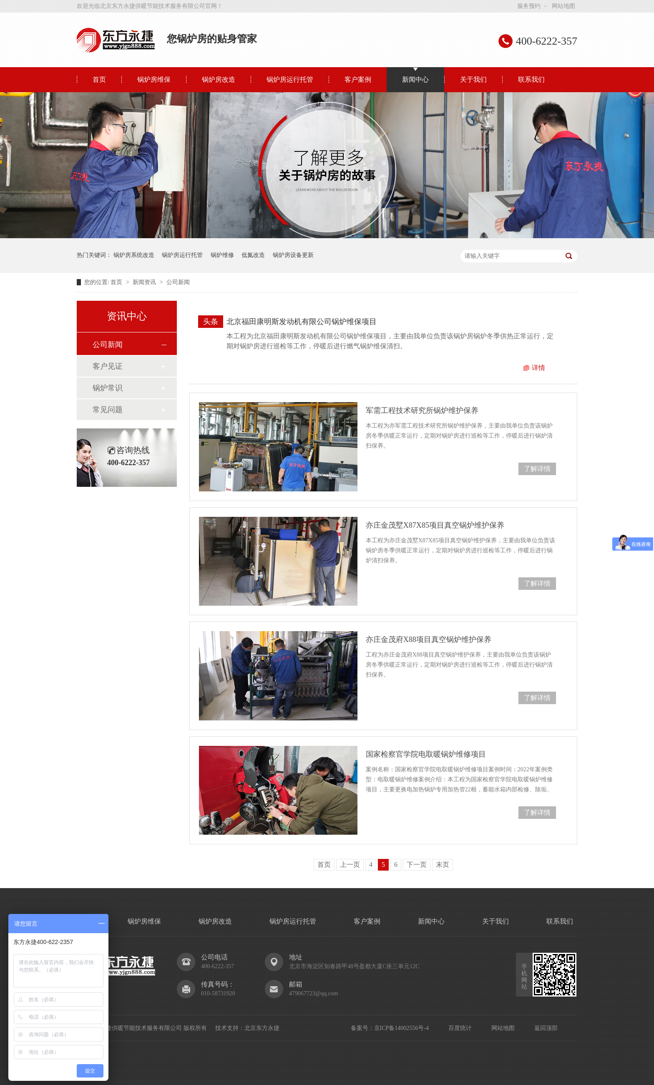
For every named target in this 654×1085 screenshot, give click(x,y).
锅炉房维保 (154, 79)
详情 (538, 367)
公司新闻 (178, 282)
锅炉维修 (222, 255)
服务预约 (529, 6)
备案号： (362, 1028)
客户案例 (358, 79)
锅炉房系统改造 (133, 255)
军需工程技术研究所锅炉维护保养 (422, 410)
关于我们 (473, 79)
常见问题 (108, 409)
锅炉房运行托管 (290, 79)
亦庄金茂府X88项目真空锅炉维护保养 (428, 639)
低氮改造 (253, 255)
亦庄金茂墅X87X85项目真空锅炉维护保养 (435, 525)
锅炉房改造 (218, 79)
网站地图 (563, 6)
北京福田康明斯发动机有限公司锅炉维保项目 (301, 321)
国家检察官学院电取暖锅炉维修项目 (426, 754)
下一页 (417, 864)
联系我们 (531, 79)
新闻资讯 (145, 282)
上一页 (350, 864)
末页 (442, 864)
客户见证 (108, 366)
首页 (99, 79)
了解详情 (537, 468)
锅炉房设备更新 (293, 255)
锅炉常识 (108, 388)
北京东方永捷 (261, 1028)
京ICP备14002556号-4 (401, 1028)
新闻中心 (415, 79)
